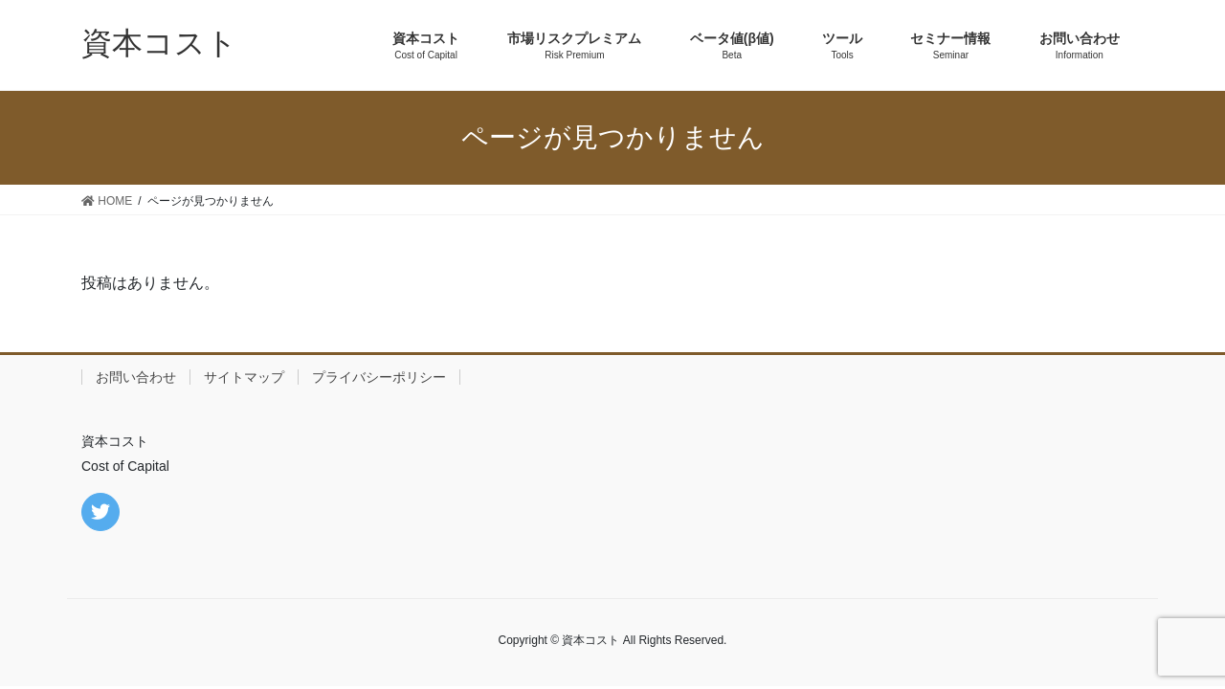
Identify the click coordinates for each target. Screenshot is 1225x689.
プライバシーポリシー (379, 377)
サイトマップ (244, 377)
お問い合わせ (136, 377)
